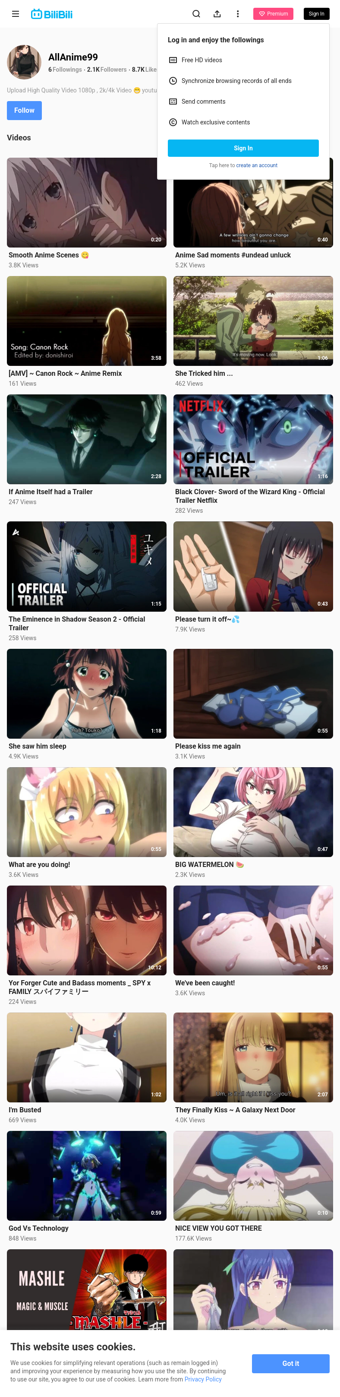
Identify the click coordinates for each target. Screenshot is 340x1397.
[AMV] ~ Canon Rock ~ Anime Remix (65, 373)
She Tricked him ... (204, 373)
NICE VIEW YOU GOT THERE (218, 1228)
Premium (273, 13)
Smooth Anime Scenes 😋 (49, 255)
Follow (24, 110)
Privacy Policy (203, 1379)
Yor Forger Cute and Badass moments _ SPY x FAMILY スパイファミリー (80, 987)
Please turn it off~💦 (207, 619)
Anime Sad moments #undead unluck (233, 255)
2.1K (93, 69)
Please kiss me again (208, 746)
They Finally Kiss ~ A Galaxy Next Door (235, 1110)
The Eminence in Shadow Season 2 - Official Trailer (77, 623)
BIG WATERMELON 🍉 (209, 864)
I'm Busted (25, 1110)
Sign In (243, 148)
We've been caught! (205, 983)
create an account (257, 165)
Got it (291, 1363)
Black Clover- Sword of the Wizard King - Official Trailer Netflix (250, 496)
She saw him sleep (37, 746)
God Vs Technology (39, 1228)
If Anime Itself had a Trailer (51, 492)
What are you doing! (39, 864)
